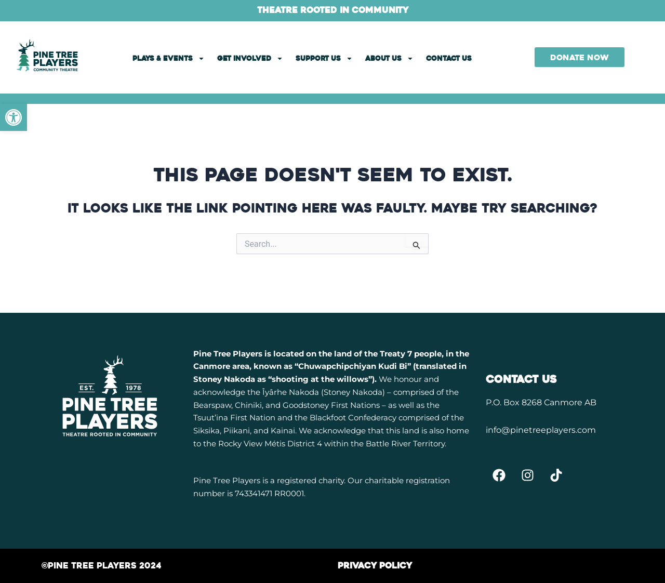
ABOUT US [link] (389, 58)
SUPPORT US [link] (324, 58)
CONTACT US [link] (449, 58)
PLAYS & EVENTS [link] (168, 58)
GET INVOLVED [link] (250, 58)
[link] (13, 117)
